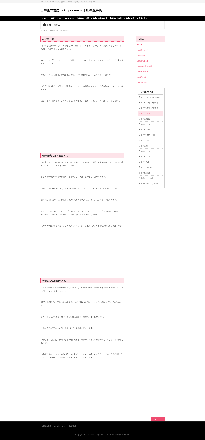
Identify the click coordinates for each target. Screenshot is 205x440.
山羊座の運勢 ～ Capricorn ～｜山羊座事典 (71, 10)
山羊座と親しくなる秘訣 (149, 184)
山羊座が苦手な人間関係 (149, 108)
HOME (44, 30)
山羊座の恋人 (145, 113)
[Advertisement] (82, 129)
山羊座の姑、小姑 (147, 167)
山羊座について (142, 50)
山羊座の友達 (145, 119)
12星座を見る (142, 82)
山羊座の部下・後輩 (148, 135)
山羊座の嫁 (145, 162)
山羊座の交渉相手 (147, 178)
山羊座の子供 (145, 157)
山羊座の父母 (145, 151)
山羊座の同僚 (145, 130)
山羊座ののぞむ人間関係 (149, 103)
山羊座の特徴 (142, 55)
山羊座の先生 (145, 173)
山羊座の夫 (145, 140)
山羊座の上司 (145, 124)
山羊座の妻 (145, 146)
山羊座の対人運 (53, 30)
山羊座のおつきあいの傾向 (150, 97)
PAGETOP (159, 419)
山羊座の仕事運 (142, 72)
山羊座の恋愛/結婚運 (144, 66)
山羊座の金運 (142, 77)
